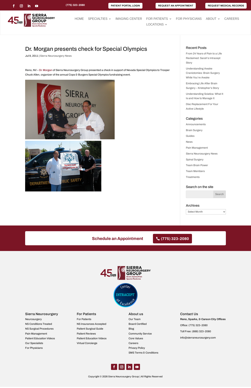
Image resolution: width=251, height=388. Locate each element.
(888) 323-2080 (201, 331)
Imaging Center (128, 19)
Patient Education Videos (40, 338)
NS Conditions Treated (38, 324)
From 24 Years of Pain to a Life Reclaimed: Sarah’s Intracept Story (204, 58)
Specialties (97, 19)
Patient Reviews (86, 333)
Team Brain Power (197, 165)
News (189, 141)
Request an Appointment (175, 5)
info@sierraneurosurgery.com (198, 337)
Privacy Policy (137, 348)
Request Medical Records (226, 5)
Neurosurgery (33, 319)
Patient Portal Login (125, 5)
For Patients (157, 19)
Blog (131, 328)
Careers (231, 19)
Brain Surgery (194, 130)
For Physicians (189, 19)
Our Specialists (34, 343)
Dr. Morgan (45, 70)
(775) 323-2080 (75, 5)
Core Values (136, 338)
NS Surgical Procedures (39, 328)
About (211, 19)
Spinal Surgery (194, 159)
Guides (190, 136)
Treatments (193, 177)
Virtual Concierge (87, 343)
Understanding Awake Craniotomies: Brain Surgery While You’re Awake (203, 73)
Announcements (196, 124)
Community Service (140, 333)
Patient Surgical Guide (90, 328)
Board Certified (138, 324)
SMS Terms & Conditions (143, 352)
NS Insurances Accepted (91, 324)
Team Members (195, 171)
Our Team (135, 319)
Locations (155, 24)
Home (79, 19)
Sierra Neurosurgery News (56, 55)
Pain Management (197, 147)
